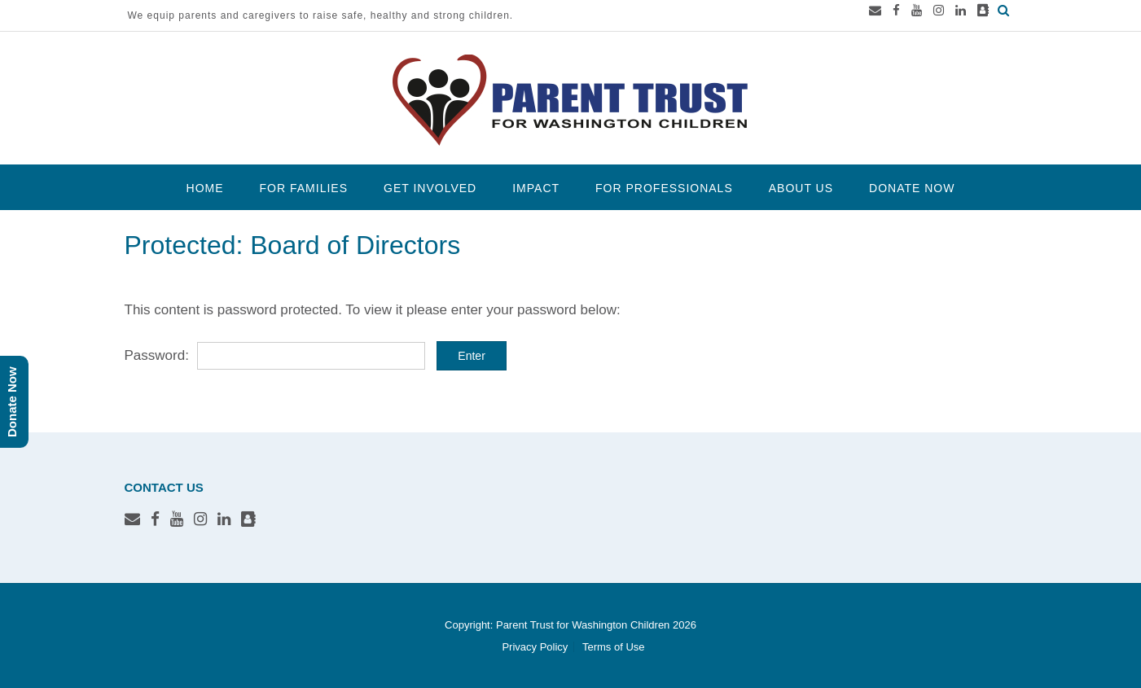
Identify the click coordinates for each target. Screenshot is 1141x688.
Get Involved (430, 188)
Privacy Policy (535, 647)
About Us (801, 188)
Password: (275, 355)
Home (205, 188)
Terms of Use (613, 647)
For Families (304, 188)
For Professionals (664, 188)
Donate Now (911, 188)
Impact (536, 188)
